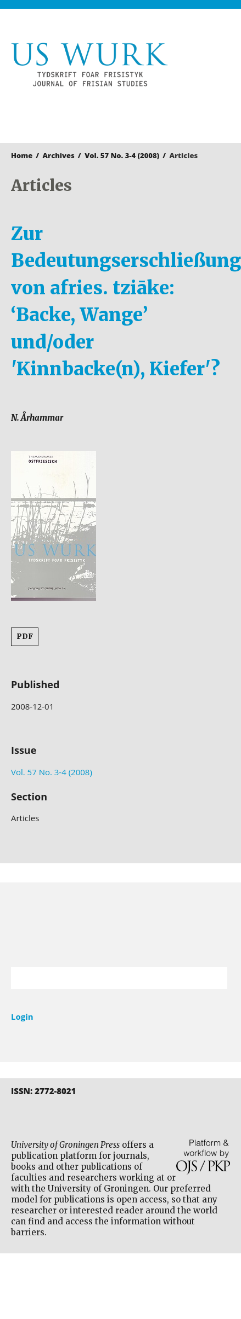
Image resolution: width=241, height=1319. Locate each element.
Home (21, 155)
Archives (59, 155)
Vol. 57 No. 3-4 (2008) (122, 155)
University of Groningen (120, 925)
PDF (24, 636)
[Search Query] (105, 978)
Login (22, 1016)
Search (213, 978)
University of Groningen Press (115, 112)
